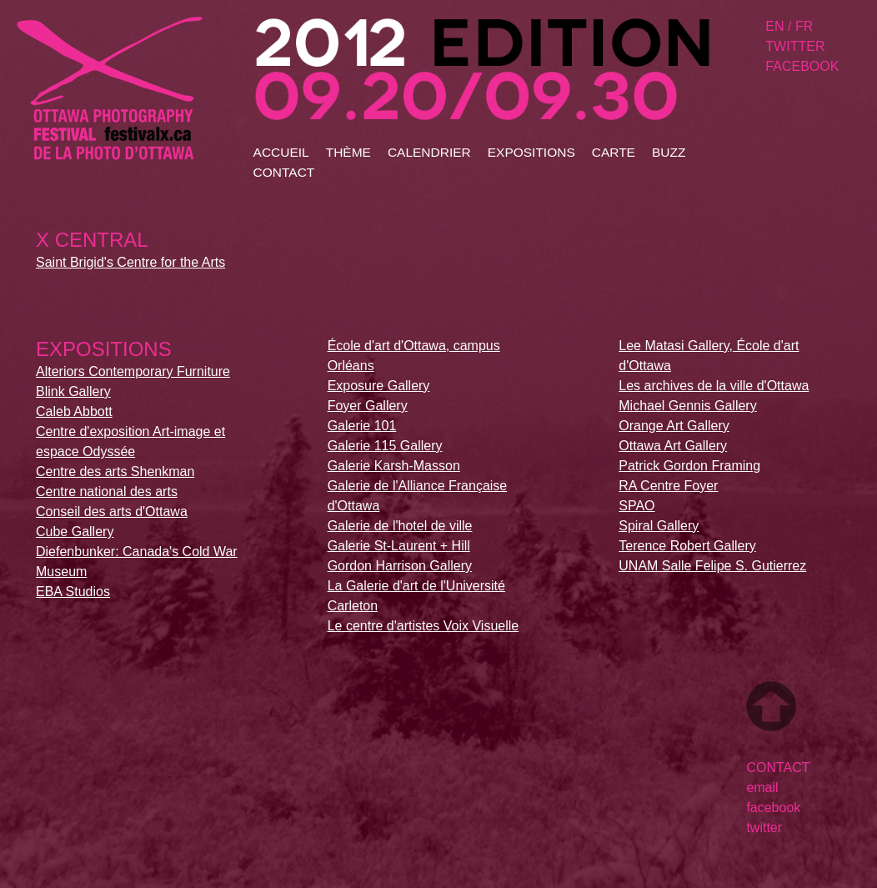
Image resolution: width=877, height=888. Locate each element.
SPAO (636, 506)
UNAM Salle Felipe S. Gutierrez (712, 566)
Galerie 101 (362, 426)
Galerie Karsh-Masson (394, 466)
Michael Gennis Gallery (687, 406)
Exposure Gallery (379, 386)
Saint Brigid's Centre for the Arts (130, 262)
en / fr (789, 26)
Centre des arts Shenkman (115, 471)
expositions (531, 152)
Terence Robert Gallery (687, 546)
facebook (802, 66)
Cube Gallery (74, 531)
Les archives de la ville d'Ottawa (714, 386)
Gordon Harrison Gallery (400, 566)
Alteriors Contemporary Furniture (133, 371)
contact (284, 172)
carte (613, 152)
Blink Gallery (73, 391)
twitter (794, 46)
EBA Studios (73, 591)
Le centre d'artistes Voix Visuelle (423, 626)
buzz (668, 152)
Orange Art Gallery (674, 426)
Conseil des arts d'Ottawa (112, 511)
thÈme (348, 152)
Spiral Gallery (659, 526)
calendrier (429, 152)
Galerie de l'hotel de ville (400, 526)
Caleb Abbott (74, 411)
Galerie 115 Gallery (385, 446)
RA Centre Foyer (668, 486)
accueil (281, 152)
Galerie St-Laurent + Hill (399, 546)
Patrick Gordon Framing (689, 466)
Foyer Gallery (368, 406)
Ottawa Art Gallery (673, 446)
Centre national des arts (107, 491)
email (762, 787)
